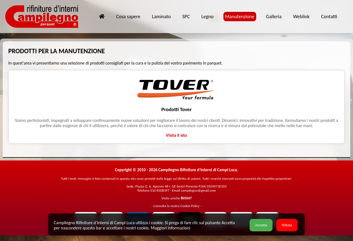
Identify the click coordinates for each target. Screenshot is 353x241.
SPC (186, 17)
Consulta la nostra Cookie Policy (176, 206)
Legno (207, 17)
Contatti (329, 17)
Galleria (274, 17)
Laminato (161, 17)
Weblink (301, 17)
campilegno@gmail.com (198, 190)
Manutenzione (239, 17)
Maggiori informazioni (170, 228)
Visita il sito (176, 135)
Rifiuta (287, 225)
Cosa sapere (128, 17)
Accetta (261, 225)
